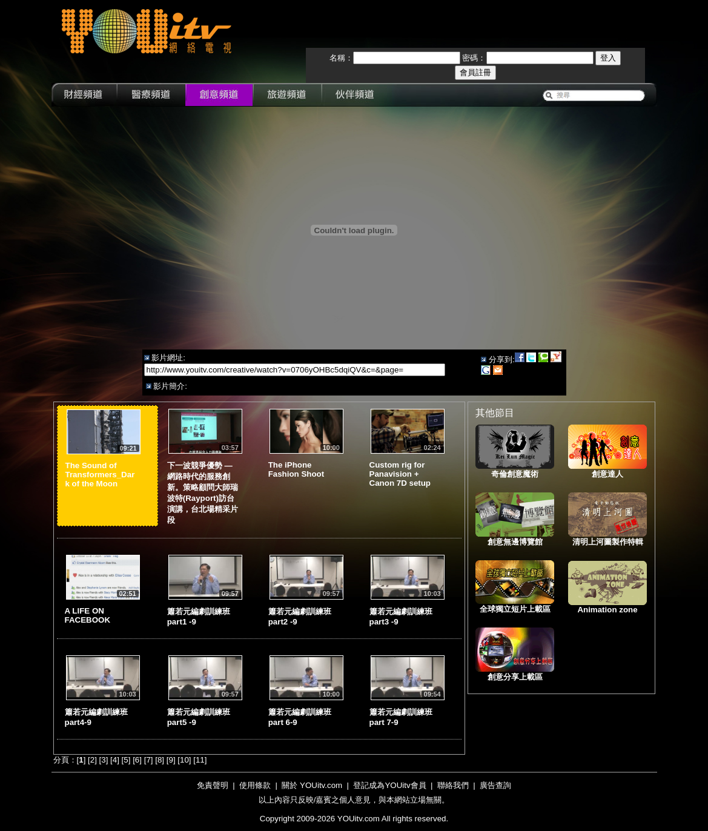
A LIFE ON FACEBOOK (88, 615)
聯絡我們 (453, 785)
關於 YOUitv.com (312, 785)
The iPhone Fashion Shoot (296, 469)
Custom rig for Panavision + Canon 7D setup (400, 474)
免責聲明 (212, 785)
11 (200, 759)
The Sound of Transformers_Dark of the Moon (100, 474)
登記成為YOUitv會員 (389, 785)
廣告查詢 (495, 785)
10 (184, 759)
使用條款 (255, 785)
